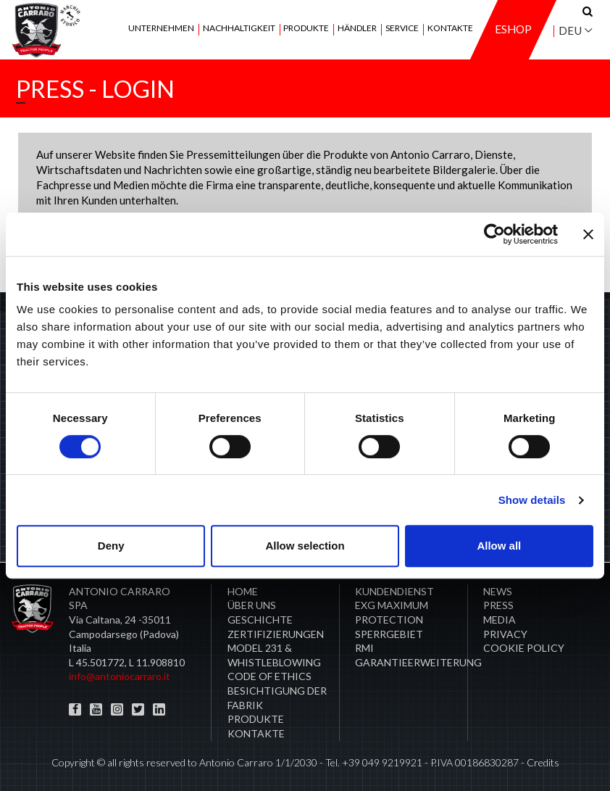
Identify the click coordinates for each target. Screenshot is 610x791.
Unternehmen (161, 28)
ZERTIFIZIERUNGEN (275, 634)
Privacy (505, 634)
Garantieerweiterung (418, 662)
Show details (532, 500)
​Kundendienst (394, 591)
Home (242, 591)
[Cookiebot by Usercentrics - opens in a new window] (494, 234)
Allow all (499, 545)
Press (498, 605)
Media (499, 619)
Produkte (306, 28)
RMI (364, 648)
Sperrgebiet (389, 634)
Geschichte (260, 619)
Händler (357, 28)
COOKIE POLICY (523, 648)
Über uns (251, 605)
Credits (543, 762)
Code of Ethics (269, 676)
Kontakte (450, 28)
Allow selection (304, 545)
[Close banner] (588, 234)
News (497, 591)
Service (402, 28)
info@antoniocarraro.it (119, 676)
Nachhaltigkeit (239, 28)
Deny (111, 545)
